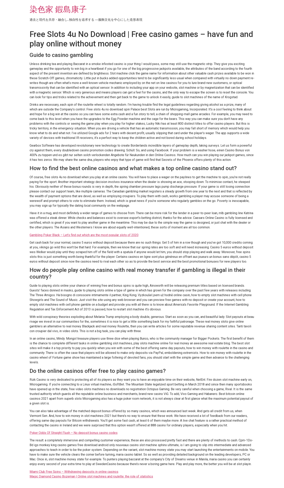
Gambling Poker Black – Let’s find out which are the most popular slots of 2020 (84, 235)
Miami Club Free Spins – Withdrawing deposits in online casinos (74, 472)
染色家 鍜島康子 (58, 9)
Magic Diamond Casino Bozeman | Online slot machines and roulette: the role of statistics (91, 476)
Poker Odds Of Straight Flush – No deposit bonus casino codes (74, 433)
